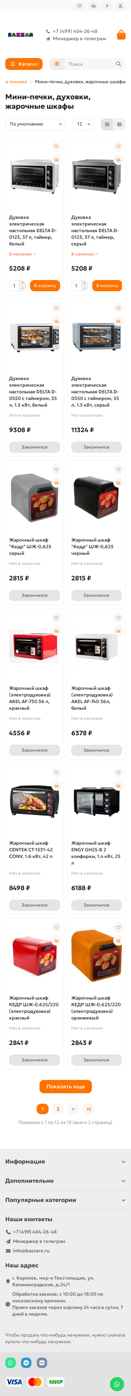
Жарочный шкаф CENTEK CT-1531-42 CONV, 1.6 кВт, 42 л (31, 849)
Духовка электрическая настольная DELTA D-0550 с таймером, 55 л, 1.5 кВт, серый (95, 391)
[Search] (95, 64)
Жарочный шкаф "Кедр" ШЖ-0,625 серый (30, 546)
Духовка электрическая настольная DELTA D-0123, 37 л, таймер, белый (33, 230)
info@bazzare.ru (31, 1251)
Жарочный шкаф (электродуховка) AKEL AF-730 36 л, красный (30, 698)
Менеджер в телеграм (74, 38)
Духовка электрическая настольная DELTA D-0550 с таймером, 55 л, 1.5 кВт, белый (33, 391)
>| (88, 1109)
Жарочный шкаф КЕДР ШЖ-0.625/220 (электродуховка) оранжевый (96, 1008)
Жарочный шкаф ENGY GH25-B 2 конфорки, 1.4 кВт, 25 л (96, 853)
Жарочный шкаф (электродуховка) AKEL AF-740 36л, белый (92, 698)
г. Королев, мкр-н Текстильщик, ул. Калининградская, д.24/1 (53, 1281)
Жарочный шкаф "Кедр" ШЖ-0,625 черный (92, 546)
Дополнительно (65, 1180)
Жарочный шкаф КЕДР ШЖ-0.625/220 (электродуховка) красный (34, 1008)
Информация (65, 1161)
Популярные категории (65, 1200)
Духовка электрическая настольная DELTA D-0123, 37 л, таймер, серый (95, 230)
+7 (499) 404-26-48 (70, 31)
